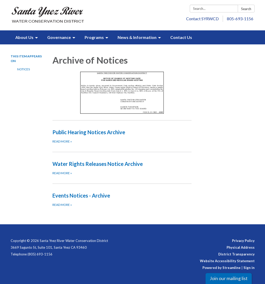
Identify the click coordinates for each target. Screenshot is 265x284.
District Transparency (236, 254)
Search (246, 9)
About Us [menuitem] (24, 37)
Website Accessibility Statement (227, 261)
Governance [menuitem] (59, 37)
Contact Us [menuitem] (181, 37)
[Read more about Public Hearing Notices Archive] (122, 136)
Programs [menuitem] (94, 37)
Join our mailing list (229, 278)
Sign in (249, 268)
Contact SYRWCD (202, 18)
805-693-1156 (240, 18)
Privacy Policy (243, 241)
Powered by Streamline (221, 268)
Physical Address (241, 247)
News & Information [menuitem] (137, 37)
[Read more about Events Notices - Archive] (122, 199)
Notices (23, 69)
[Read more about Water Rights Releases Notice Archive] (122, 168)
